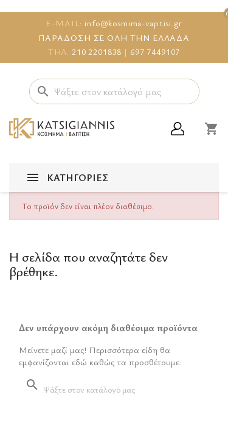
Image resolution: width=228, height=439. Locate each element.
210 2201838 (97, 51)
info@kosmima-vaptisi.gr (133, 23)
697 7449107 (155, 51)
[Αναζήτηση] (114, 91)
